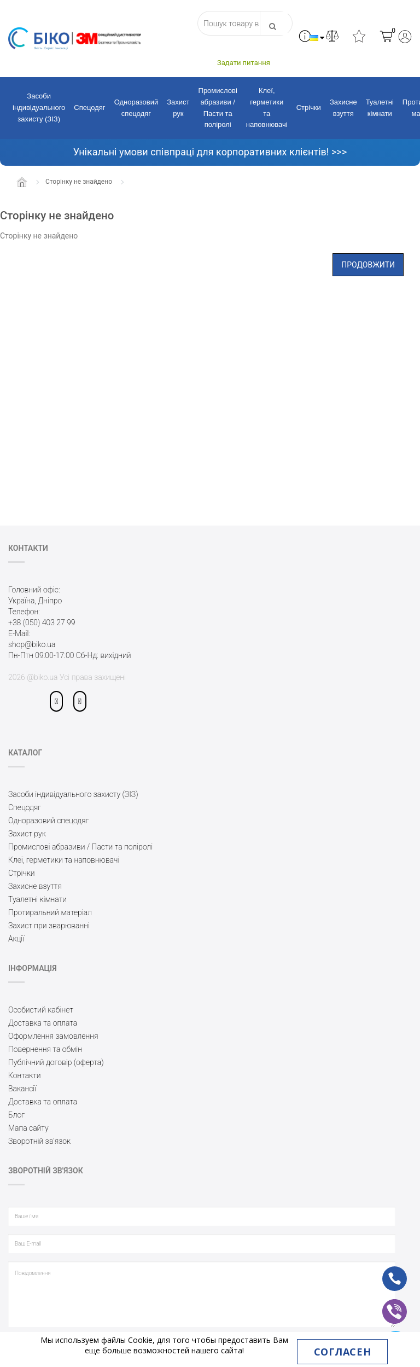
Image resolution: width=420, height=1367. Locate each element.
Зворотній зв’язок (39, 1141)
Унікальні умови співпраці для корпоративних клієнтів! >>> (210, 152)
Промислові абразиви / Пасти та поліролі (218, 107)
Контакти (24, 1075)
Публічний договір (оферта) (56, 1062)
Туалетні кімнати (380, 108)
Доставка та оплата (42, 1023)
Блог (16, 1114)
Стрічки (308, 107)
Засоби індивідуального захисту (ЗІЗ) (39, 107)
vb (385, 1304)
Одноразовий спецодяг (136, 108)
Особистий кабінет (40, 1009)
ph (385, 1271)
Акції (16, 938)
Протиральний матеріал (50, 912)
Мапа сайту (28, 1128)
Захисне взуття (343, 108)
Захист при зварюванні (49, 925)
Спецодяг (89, 107)
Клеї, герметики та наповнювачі (267, 107)
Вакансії (22, 1088)
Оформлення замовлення (53, 1036)
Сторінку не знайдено (78, 181)
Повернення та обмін (45, 1049)
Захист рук (178, 108)
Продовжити (368, 264)
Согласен (342, 1351)
